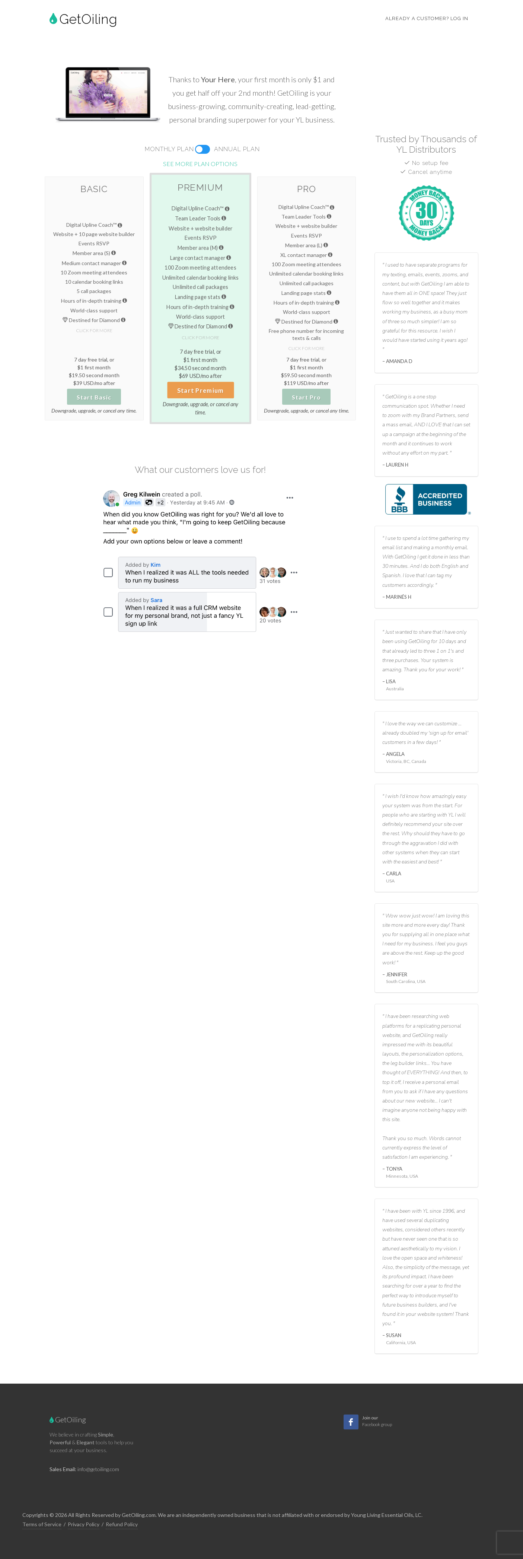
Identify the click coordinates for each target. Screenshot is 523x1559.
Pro (306, 189)
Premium (200, 187)
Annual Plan (237, 149)
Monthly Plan (169, 149)
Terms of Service (41, 1524)
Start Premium (200, 390)
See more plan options (200, 163)
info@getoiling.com (98, 1469)
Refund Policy (122, 1524)
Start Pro (306, 397)
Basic (94, 189)
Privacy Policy (83, 1524)
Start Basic (94, 397)
